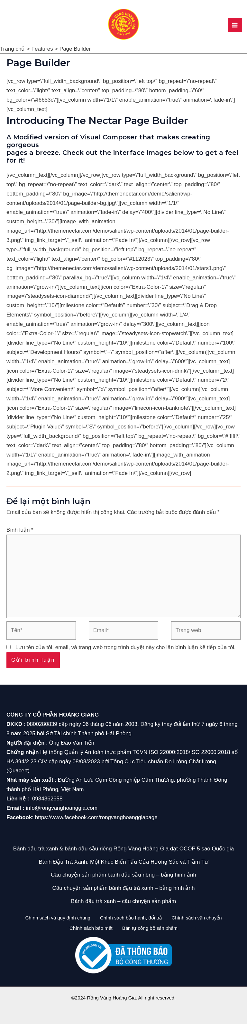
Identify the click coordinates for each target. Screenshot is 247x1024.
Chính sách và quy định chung (54, 917)
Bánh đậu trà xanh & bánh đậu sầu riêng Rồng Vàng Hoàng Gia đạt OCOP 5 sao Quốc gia (123, 849)
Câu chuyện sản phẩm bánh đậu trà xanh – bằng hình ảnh (123, 888)
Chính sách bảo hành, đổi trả (131, 917)
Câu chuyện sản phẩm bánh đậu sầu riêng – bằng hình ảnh (123, 875)
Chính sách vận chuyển (200, 917)
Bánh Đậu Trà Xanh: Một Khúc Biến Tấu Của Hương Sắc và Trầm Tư (123, 862)
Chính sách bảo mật (89, 927)
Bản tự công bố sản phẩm (151, 927)
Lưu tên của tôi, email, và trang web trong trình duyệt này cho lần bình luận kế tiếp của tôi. (125, 647)
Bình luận (19, 530)
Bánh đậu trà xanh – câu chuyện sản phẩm (123, 901)
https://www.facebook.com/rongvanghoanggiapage (96, 817)
